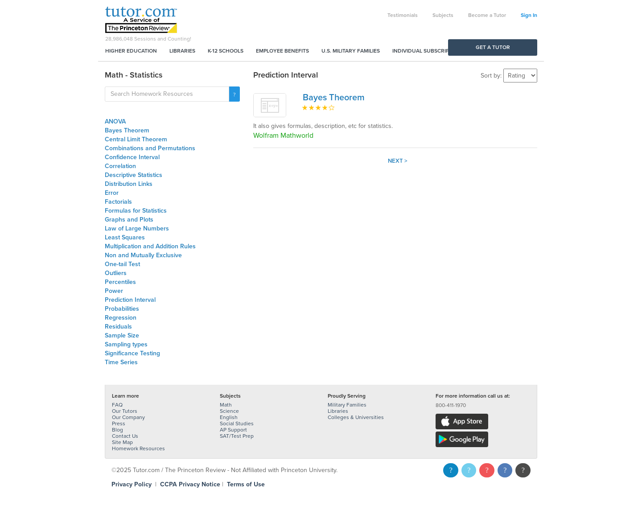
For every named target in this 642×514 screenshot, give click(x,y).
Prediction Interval (130, 300)
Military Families (347, 405)
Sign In (529, 15)
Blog (117, 430)
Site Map (122, 442)
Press (118, 423)
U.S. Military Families (350, 51)
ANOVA (115, 121)
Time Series (121, 362)
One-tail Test (122, 264)
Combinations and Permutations (150, 148)
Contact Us (125, 436)
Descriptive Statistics (133, 175)
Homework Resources (138, 448)
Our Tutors (124, 411)
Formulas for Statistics (136, 210)
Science (229, 411)
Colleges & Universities (356, 417)
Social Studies (237, 423)
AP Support (233, 430)
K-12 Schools (225, 51)
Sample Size (122, 335)
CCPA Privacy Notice (190, 484)
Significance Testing (132, 353)
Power (114, 291)
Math (226, 405)
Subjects (442, 15)
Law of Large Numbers (137, 228)
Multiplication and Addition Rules (150, 246)
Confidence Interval (132, 157)
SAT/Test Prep (237, 436)
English (229, 417)
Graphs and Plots (129, 219)
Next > (397, 160)
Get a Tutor (493, 47)
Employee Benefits (282, 51)
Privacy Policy (131, 484)
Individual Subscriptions (428, 51)
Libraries (182, 51)
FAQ (117, 405)
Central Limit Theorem (136, 139)
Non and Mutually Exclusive (143, 255)
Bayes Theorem (127, 130)
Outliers (116, 273)
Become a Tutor (487, 15)
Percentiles (120, 282)
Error (112, 193)
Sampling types (126, 344)
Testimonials (402, 15)
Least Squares (125, 237)
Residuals (118, 326)
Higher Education (131, 51)
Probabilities (122, 309)
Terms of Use (246, 484)
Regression (120, 317)
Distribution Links (128, 184)
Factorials (118, 202)
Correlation (120, 166)
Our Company (128, 417)
